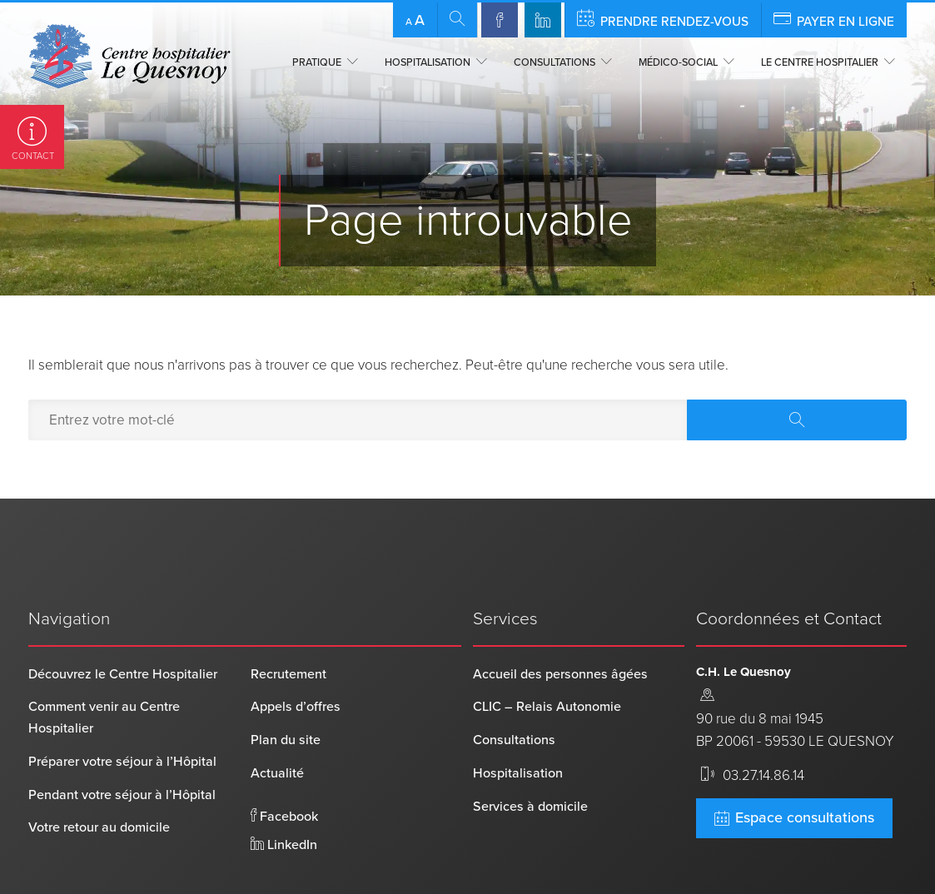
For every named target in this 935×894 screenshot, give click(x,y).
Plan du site (286, 687)
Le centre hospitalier (819, 62)
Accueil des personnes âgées (560, 621)
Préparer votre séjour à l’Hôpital (122, 708)
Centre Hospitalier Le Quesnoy (115, 877)
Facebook (284, 763)
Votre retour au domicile (99, 775)
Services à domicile (530, 753)
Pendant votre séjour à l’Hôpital (122, 741)
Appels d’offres (296, 654)
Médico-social (678, 62)
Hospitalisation (427, 62)
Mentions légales (372, 877)
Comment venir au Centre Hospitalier (104, 665)
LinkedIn (284, 791)
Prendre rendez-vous (662, 19)
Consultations (554, 62)
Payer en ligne (833, 19)
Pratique (316, 62)
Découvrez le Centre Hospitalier (122, 621)
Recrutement (288, 621)
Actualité (277, 720)
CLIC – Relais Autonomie (547, 654)
